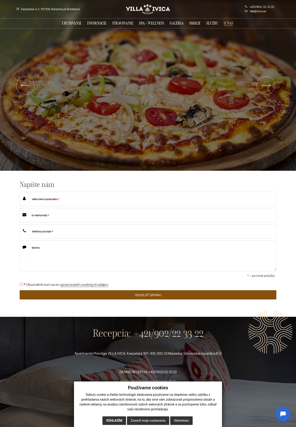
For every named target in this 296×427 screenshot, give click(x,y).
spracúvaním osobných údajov (84, 284)
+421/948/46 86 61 (162, 381)
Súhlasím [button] (114, 420)
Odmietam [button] (181, 420)
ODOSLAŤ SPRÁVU (148, 295)
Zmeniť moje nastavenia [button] (148, 420)
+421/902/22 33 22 (168, 333)
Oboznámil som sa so (64, 284)
